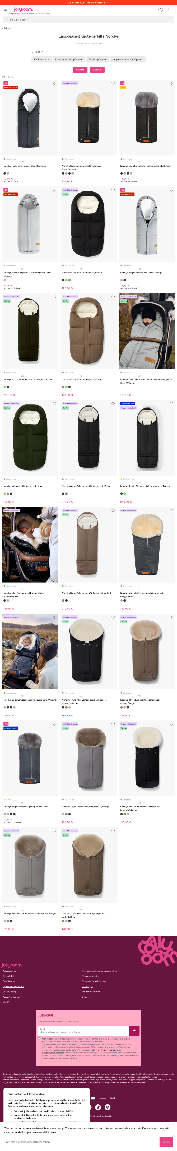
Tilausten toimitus (90, 976)
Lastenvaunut (81, 43)
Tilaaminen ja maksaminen (94, 981)
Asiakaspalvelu (9, 971)
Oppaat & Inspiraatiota (13, 986)
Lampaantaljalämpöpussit (69, 59)
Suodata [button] (80, 69)
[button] (5, 9)
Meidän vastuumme (91, 991)
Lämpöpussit (96, 43)
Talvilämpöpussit (98, 59)
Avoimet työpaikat (11, 997)
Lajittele (97, 69)
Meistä (6, 1002)
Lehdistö (86, 997)
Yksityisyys (87, 986)
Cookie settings (10, 991)
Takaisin (7, 28)
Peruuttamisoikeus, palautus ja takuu (99, 971)
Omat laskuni (9, 981)
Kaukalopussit (41, 59)
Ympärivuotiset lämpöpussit (128, 59)
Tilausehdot (8, 976)
